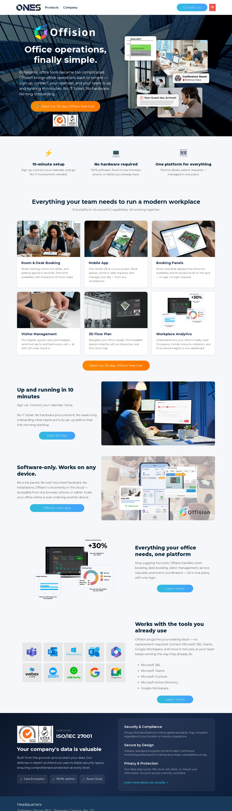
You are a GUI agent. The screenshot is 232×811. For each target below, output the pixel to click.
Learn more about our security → (146, 782)
